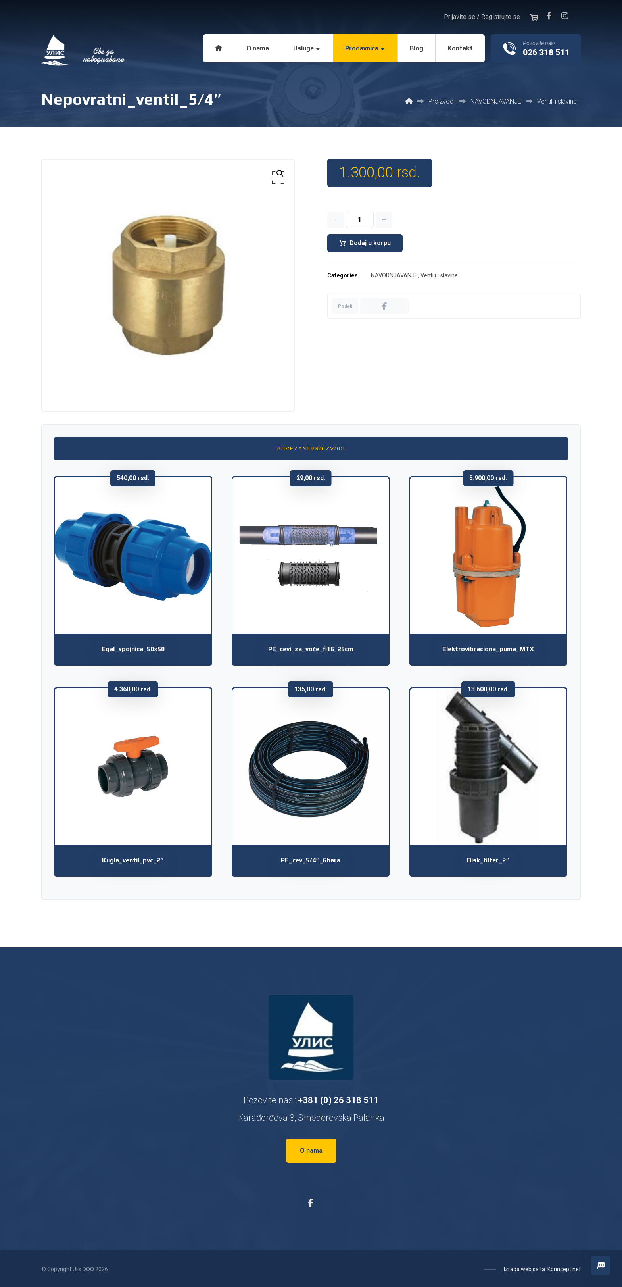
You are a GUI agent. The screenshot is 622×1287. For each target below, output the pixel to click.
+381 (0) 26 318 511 (338, 1100)
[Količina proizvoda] (360, 220)
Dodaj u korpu (370, 243)
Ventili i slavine (439, 276)
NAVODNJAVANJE (394, 276)
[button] (549, 16)
